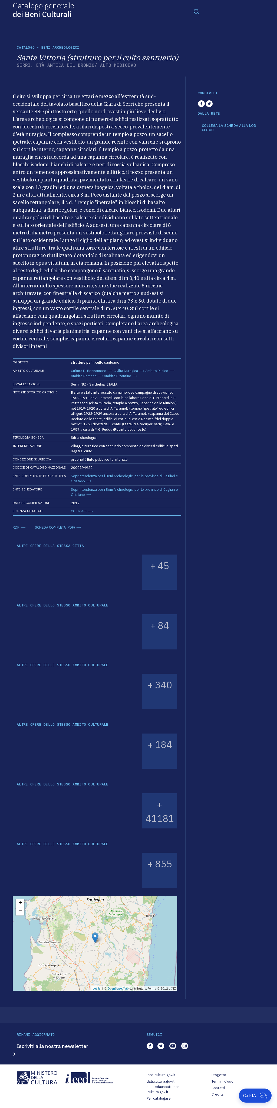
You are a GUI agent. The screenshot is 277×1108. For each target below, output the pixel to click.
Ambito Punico (156, 371)
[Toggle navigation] (196, 11)
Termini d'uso (222, 1081)
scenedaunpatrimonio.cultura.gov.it (165, 1089)
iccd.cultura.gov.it (161, 1075)
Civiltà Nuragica (126, 371)
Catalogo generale (43, 10)
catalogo (26, 47)
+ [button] (20, 903)
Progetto (219, 1075)
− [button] (20, 911)
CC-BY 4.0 (79, 511)
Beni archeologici (60, 47)
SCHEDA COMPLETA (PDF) (55, 527)
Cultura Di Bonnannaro (88, 371)
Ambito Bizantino (117, 376)
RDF (16, 527)
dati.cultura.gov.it (160, 1081)
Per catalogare (159, 1098)
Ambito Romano (84, 376)
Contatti (218, 1088)
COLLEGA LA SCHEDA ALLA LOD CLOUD (229, 128)
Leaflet (97, 988)
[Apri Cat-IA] (255, 1096)
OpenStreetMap (118, 988)
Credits (218, 1094)
